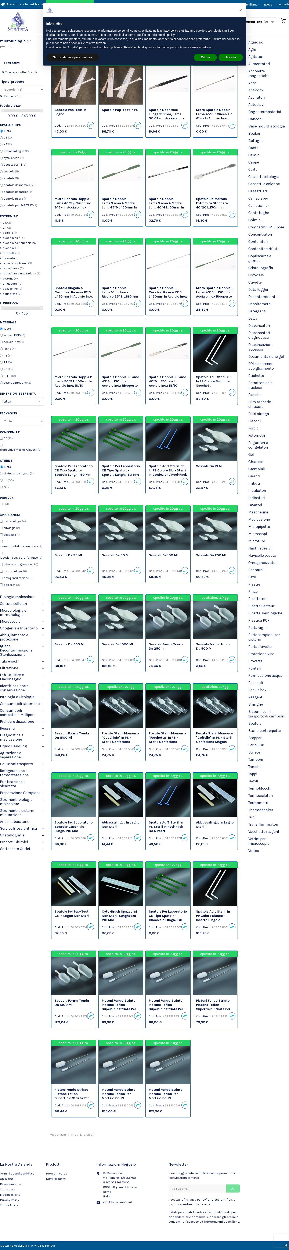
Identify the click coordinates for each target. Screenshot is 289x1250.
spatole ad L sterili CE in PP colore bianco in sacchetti (213, 381)
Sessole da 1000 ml (117, 644)
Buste (253, 147)
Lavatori (255, 505)
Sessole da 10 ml (209, 466)
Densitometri (259, 304)
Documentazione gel (266, 356)
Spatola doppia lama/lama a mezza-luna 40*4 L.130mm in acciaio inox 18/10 (166, 205)
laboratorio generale (21, 564)
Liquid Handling (13, 746)
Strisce (254, 752)
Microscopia (10, 621)
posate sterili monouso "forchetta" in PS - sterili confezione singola (167, 739)
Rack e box (257, 690)
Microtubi (256, 541)
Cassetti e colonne (264, 184)
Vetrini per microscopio (259, 841)
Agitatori (255, 56)
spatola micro (16, 198)
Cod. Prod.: (62, 125)
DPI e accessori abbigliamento (261, 366)
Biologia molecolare (17, 596)
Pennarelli (256, 570)
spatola (11, 178)
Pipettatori (257, 598)
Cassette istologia (263, 176)
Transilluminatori (263, 824)
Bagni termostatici (264, 111)
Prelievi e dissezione (17, 721)
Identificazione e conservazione (14, 688)
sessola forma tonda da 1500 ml (72, 735)
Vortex (253, 850)
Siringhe (255, 704)
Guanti (254, 476)
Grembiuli (256, 469)
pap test (12, 585)
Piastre (254, 584)
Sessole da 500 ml (69, 644)
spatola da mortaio (19, 185)
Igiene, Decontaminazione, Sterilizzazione (16, 650)
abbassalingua (16, 151)
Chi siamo (7, 1179)
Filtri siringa (258, 413)
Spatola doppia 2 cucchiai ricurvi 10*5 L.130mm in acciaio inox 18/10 (168, 294)
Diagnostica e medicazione (12, 737)
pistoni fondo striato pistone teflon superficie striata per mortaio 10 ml (213, 1006)
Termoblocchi (259, 788)
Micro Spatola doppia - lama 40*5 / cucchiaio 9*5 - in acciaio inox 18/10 (73, 205)
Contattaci (7, 1189)
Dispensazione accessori (260, 347)
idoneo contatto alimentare (21, 546)
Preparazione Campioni (20, 792)
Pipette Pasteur (261, 606)
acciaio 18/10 (14, 335)
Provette (255, 661)
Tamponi (255, 759)
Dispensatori (259, 325)
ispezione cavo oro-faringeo (21, 557)
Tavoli (253, 781)
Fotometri (256, 435)
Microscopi (257, 533)
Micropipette (259, 526)
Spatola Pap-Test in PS (120, 110)
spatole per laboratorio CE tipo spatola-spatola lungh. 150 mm (74, 470)
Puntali (254, 668)
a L (8, 137)
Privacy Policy (9, 1200)
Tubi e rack (9, 661)
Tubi (252, 817)
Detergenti (257, 311)
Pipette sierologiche (265, 613)
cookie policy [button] (166, 34)
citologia (12, 528)
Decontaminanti (262, 296)
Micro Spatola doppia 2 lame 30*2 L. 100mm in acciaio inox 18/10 (73, 381)
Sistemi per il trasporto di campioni (266, 714)
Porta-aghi (257, 627)
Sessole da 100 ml (163, 555)
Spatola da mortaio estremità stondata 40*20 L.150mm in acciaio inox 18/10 (212, 205)
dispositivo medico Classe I (20, 450)
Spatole (254, 723)
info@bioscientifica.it (117, 1202)
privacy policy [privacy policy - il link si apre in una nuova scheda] (169, 30)
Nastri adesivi (260, 548)
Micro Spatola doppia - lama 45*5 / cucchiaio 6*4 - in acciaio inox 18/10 (214, 116)
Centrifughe (258, 212)
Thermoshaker (260, 810)
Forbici (254, 428)
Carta (253, 169)
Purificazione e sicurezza (12, 783)
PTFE (10, 376)
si (7, 487)
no (9, 480)
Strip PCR (256, 745)
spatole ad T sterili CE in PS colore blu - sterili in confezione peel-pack (168, 470)
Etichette (256, 375)
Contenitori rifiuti (263, 248)
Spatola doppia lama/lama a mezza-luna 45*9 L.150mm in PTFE (119, 205)
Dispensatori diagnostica (259, 335)
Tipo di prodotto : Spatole (21, 72)
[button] (240, 10)
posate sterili (15, 164)
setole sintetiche (17, 383)
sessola (11, 171)
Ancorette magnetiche (258, 73)
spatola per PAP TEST (20, 205)
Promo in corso (56, 1173)
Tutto (7, 131)
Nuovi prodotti (56, 1179)
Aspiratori (256, 97)
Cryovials (256, 275)
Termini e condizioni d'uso (17, 1173)
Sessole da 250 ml (211, 555)
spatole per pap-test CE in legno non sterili (72, 913)
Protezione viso (261, 654)
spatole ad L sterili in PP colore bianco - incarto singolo (213, 915)
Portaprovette (260, 646)
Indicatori (256, 497)
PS (8, 369)
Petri (252, 577)
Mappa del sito (10, 1195)
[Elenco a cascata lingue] (253, 4)
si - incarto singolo (19, 473)
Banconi (255, 119)
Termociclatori (260, 795)
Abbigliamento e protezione (14, 637)
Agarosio (255, 42)
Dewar (253, 318)
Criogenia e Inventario (19, 628)
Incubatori (257, 490)
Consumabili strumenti (20, 703)
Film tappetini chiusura (260, 404)
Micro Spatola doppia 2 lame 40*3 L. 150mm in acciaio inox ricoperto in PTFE (215, 294)
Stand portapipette (264, 730)
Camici (254, 155)
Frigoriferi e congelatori (258, 445)
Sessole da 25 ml (68, 555)
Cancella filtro (13, 96)
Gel (251, 454)
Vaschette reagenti (264, 831)
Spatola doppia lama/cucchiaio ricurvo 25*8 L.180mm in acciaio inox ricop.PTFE (120, 296)
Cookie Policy (9, 1205)
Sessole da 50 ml (115, 555)
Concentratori (260, 234)
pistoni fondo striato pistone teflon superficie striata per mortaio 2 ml (119, 1006)
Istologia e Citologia (17, 697)
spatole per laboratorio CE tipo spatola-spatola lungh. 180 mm (121, 470)
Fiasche (254, 394)
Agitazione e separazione (10, 755)
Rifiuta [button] (205, 57)
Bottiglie (255, 140)
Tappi (252, 774)
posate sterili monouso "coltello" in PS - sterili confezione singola (214, 737)
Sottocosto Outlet (15, 848)
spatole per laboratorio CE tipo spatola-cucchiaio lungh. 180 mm (168, 917)
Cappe (253, 162)
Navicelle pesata (262, 555)
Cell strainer (258, 205)
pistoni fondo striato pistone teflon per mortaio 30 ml (119, 1094)
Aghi (252, 49)
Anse (252, 83)
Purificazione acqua (265, 675)
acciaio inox (14, 342)
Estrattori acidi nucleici (261, 385)
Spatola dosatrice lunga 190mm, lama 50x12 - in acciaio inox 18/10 (166, 116)
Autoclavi (256, 104)
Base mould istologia (266, 126)
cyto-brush (14, 158)
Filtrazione (9, 668)
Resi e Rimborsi (10, 1184)
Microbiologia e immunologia (13, 612)
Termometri (258, 802)
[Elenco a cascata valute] (270, 4)
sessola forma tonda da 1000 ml (72, 1002)
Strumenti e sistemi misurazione (17, 812)
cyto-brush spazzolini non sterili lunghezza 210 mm (119, 915)
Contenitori (258, 241)
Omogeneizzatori (263, 562)
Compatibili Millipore (266, 227)
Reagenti (7, 728)
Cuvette (255, 282)
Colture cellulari (13, 603)
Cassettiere (258, 191)
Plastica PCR (259, 620)
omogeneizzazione (18, 578)
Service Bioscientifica (18, 828)
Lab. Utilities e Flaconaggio (12, 677)
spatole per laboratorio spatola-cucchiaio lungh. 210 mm (74, 826)
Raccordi (255, 682)
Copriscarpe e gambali (259, 258)
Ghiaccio (255, 461)
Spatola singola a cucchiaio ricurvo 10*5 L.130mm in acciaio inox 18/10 (74, 294)
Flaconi (254, 421)
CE (8, 438)
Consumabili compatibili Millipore (17, 712)
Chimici (255, 220)
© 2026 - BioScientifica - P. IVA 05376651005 (28, 1245)
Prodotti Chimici (14, 842)
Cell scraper (258, 198)
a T (8, 144)
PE (8, 355)
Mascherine (258, 512)
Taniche (254, 766)
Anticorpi (256, 90)
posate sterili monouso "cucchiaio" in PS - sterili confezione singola (120, 739)
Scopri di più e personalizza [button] (72, 57)
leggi (174, 1204)
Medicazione (259, 519)
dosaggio (12, 535)
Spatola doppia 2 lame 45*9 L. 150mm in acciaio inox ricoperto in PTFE (120, 383)
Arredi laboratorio (14, 821)
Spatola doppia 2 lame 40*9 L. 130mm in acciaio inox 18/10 (167, 381)
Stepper (254, 737)
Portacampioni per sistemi (264, 637)
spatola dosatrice (18, 192)
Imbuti (254, 483)
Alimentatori (259, 64)
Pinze (253, 591)
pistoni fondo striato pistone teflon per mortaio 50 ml (166, 1094)
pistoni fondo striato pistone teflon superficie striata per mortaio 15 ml (72, 1096)
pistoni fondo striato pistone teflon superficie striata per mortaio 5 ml (166, 1006)
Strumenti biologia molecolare (16, 801)
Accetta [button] (230, 57)
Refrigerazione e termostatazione (14, 772)
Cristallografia (12, 835)
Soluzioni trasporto (16, 764)
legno (10, 349)
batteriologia (15, 521)
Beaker (254, 133)
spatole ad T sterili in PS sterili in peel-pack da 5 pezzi (166, 826)
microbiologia (15, 571)
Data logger (258, 289)
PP (8, 362)
